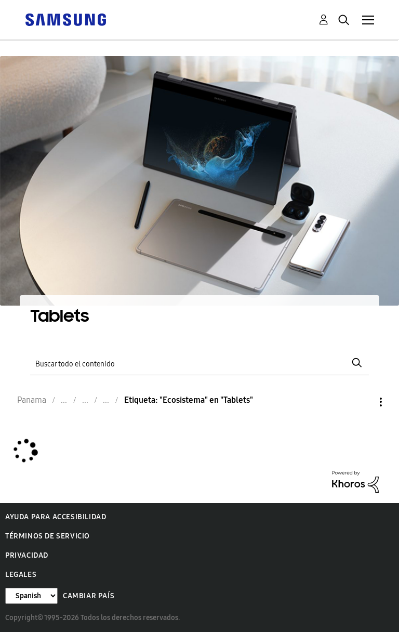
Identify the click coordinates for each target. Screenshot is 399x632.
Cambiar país (88, 595)
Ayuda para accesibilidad (55, 516)
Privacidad (26, 555)
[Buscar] (199, 363)
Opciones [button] (363, 402)
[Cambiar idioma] (31, 596)
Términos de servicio (47, 536)
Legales (20, 574)
